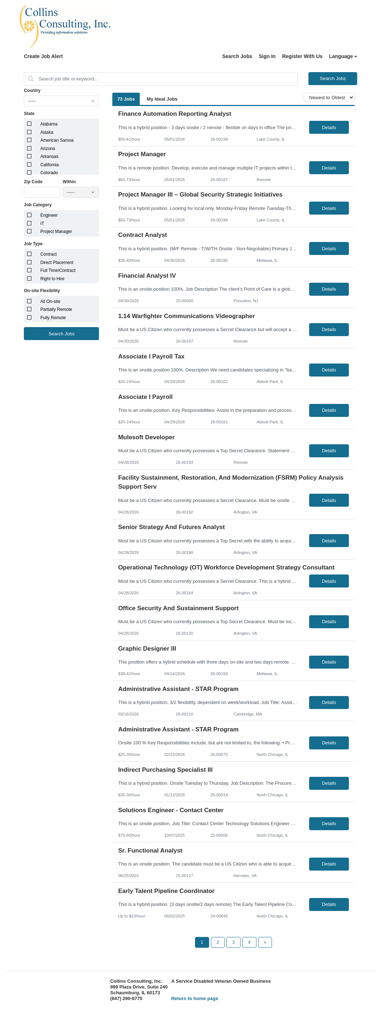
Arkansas (49, 156)
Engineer (49, 215)
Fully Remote (53, 317)
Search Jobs (237, 56)
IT (42, 223)
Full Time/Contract (57, 270)
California (49, 164)
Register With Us (302, 56)
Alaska (46, 132)
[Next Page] (265, 942)
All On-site (50, 301)
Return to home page (194, 998)
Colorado (49, 172)
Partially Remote (56, 309)
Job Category (38, 204)
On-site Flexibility (42, 290)
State (29, 113)
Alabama (48, 124)
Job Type (33, 243)
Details (329, 127)
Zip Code (33, 181)
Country (32, 90)
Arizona (47, 148)
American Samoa (57, 140)
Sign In (267, 56)
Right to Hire (52, 278)
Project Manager (56, 231)
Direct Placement (56, 262)
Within (69, 181)
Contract (48, 254)
